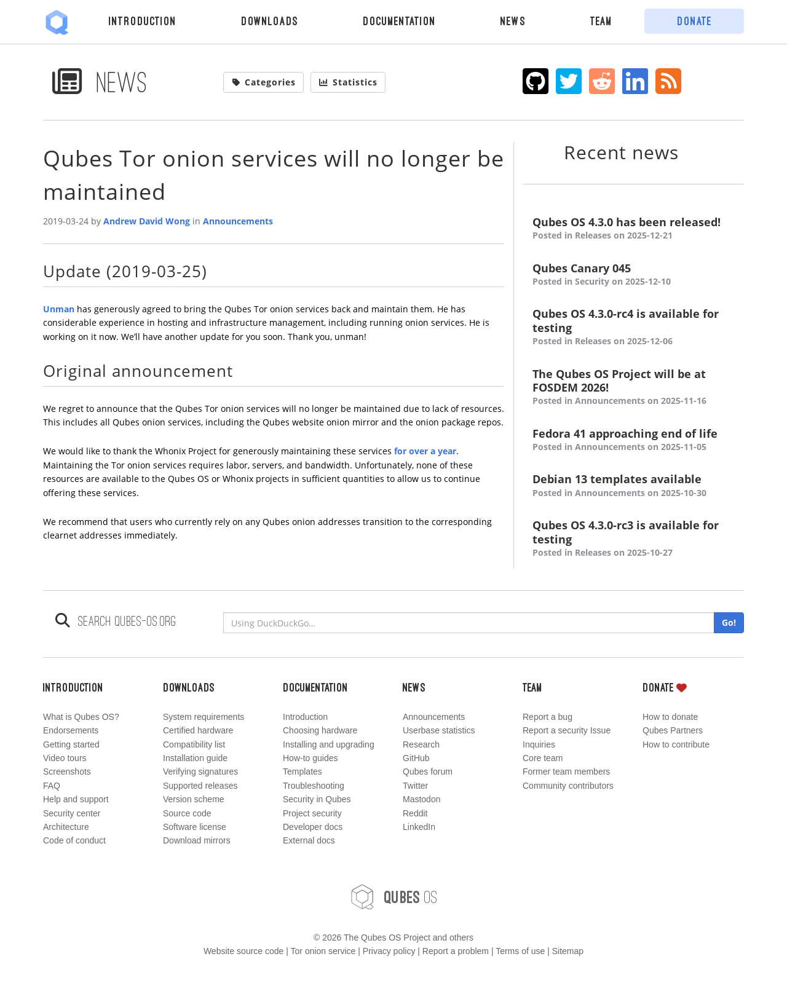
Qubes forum (428, 771)
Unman (58, 309)
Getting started (71, 744)
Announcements (238, 221)
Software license (194, 827)
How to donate (670, 717)
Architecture (66, 827)
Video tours (65, 758)
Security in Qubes (317, 799)
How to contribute (676, 744)
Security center (71, 813)
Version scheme (193, 799)
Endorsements (70, 730)
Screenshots (67, 771)
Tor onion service (323, 951)
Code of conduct (74, 840)
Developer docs (312, 827)
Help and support (76, 799)
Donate (694, 21)
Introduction (142, 21)
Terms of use (520, 951)
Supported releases (200, 786)
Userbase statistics (439, 730)
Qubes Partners (673, 730)
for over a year (425, 451)
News (513, 21)
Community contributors (568, 786)
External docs (309, 840)
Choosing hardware (320, 730)
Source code (187, 813)
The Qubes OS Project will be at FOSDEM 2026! (633, 387)
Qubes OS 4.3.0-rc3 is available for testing (633, 538)
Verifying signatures (200, 771)
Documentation (399, 21)
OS (393, 897)
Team (601, 21)
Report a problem (455, 951)
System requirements (203, 717)
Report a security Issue (567, 730)
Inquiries (539, 744)
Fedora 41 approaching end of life (633, 440)
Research (421, 744)
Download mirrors (197, 840)
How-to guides (310, 758)
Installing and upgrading (328, 744)
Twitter (415, 786)
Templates (302, 771)
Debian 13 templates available (633, 486)
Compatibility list (194, 744)
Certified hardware (198, 730)
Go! (729, 622)
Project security (312, 813)
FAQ (51, 786)
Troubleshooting (313, 786)
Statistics (348, 82)
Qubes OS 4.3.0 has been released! (633, 229)
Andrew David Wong (146, 221)
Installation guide (195, 758)
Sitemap (567, 951)
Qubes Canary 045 (633, 275)
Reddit (415, 813)
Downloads (269, 21)
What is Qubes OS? (81, 717)
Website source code (243, 951)
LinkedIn (419, 827)
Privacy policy (389, 951)
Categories (263, 82)
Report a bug (547, 717)
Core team (543, 758)
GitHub (416, 758)
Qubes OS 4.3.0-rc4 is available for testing (633, 327)
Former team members (566, 771)
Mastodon (421, 799)
